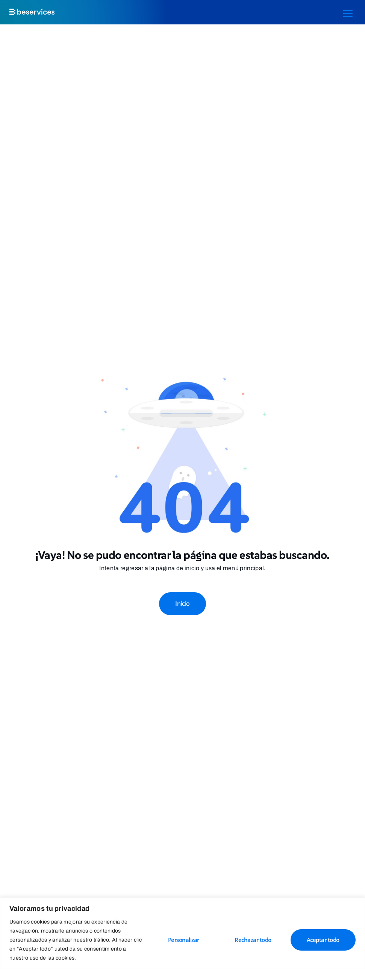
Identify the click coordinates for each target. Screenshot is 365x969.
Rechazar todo (253, 939)
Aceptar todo (323, 939)
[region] (182, 933)
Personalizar (183, 939)
